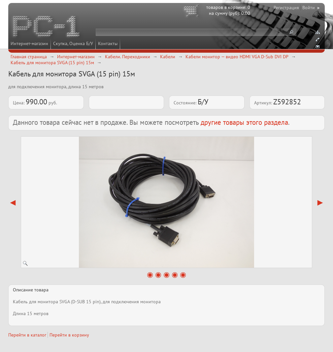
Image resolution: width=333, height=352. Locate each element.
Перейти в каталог (27, 335)
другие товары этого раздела (244, 122)
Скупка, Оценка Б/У (73, 43)
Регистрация (286, 8)
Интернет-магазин (29, 43)
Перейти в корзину (69, 335)
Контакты (107, 43)
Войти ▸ (311, 8)
